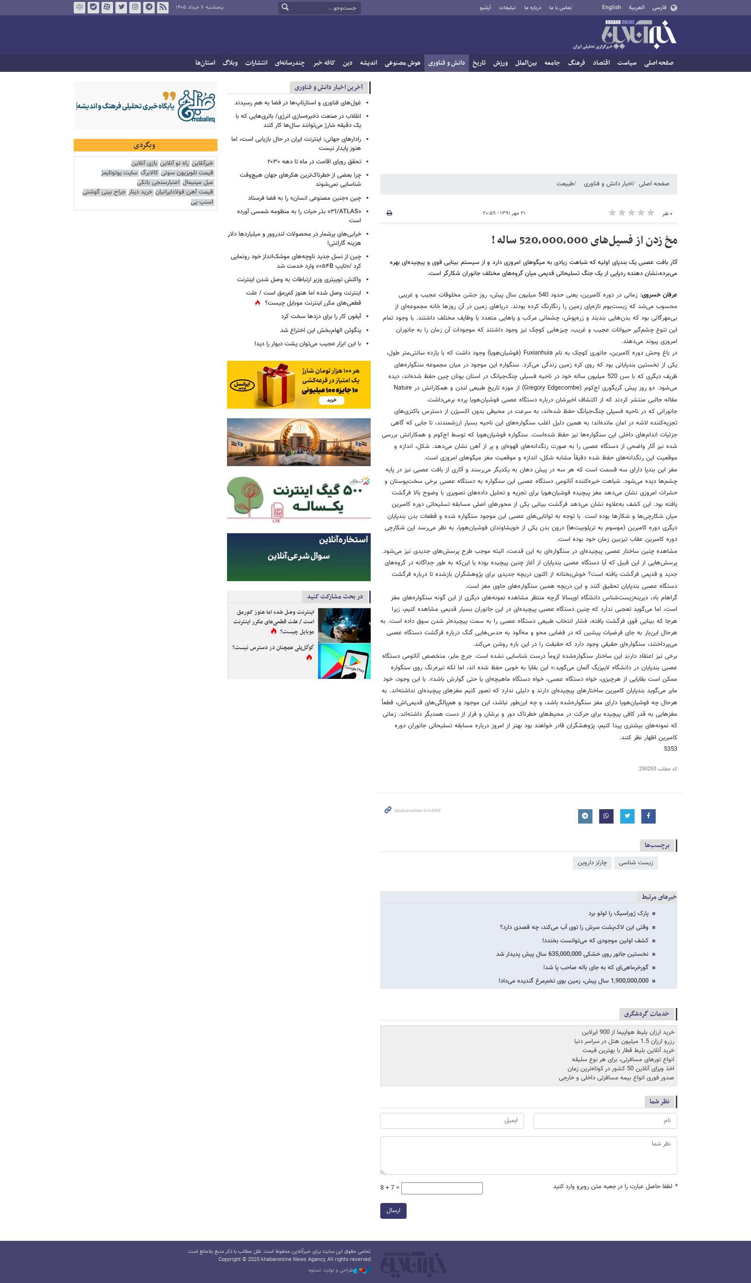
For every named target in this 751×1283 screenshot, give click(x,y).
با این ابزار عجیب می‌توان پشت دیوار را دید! (307, 344)
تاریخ (479, 63)
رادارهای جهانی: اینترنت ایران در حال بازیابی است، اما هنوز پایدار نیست (296, 144)
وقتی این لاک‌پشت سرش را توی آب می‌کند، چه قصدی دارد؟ (574, 927)
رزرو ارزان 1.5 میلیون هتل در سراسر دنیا (624, 1041)
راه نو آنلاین (174, 163)
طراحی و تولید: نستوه (339, 1270)
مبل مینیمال (197, 182)
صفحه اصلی (658, 63)
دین (348, 63)
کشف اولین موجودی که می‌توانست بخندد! (595, 941)
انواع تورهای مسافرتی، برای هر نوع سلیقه (623, 1060)
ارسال (393, 1210)
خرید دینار (140, 192)
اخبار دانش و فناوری (608, 184)
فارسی (659, 7)
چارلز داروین (592, 863)
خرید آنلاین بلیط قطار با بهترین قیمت (628, 1050)
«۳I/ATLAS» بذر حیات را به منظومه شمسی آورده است (299, 216)
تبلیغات (507, 8)
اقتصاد (601, 63)
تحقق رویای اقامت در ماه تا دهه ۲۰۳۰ (312, 162)
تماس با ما (560, 8)
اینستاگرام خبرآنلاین (135, 7)
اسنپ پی (202, 202)
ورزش (500, 63)
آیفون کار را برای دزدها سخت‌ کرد (321, 316)
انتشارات (256, 63)
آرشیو (485, 8)
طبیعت (565, 184)
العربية (637, 7)
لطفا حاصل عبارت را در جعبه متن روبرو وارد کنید (615, 1186)
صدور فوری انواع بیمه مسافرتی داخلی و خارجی (616, 1078)
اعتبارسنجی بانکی (158, 182)
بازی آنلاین (144, 163)
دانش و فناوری (446, 63)
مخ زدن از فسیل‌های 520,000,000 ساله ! (584, 240)
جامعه (552, 63)
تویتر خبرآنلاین (121, 7)
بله (93, 7)
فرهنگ (576, 63)
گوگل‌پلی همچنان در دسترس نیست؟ (273, 648)
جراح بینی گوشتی (103, 192)
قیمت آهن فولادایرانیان (184, 192)
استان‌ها (205, 63)
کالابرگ (149, 173)
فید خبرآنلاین (163, 7)
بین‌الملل (526, 63)
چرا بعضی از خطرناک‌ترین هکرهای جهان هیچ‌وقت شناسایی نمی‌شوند (300, 180)
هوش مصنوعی (403, 63)
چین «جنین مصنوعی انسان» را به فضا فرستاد (304, 198)
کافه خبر (324, 63)
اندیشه (368, 63)
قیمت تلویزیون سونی (187, 173)
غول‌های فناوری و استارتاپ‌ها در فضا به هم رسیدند (298, 103)
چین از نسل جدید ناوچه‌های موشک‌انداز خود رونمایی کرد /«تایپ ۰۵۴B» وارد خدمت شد (296, 261)
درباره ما (532, 8)
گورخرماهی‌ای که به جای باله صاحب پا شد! (596, 968)
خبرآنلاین (624, 35)
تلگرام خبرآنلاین (149, 7)
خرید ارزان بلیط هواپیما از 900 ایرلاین (628, 1032)
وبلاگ (230, 63)
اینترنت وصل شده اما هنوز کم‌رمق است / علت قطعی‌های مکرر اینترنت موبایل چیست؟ (303, 298)
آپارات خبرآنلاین (107, 7)
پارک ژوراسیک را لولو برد (619, 913)
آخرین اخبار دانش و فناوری (329, 87)
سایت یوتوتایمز (119, 173)
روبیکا (79, 7)
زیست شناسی (636, 863)
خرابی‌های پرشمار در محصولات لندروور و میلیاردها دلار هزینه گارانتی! (294, 238)
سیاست (627, 63)
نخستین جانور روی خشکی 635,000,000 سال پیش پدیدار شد (572, 954)
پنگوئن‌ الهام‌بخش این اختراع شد (320, 330)
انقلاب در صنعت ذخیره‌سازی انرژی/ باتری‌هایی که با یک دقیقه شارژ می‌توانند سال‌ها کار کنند (298, 121)
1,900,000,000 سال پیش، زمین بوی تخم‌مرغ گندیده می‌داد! (574, 981)
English (611, 7)
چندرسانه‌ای (290, 63)
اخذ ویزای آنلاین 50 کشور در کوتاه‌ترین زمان (621, 1069)
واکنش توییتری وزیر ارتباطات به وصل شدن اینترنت (299, 280)
